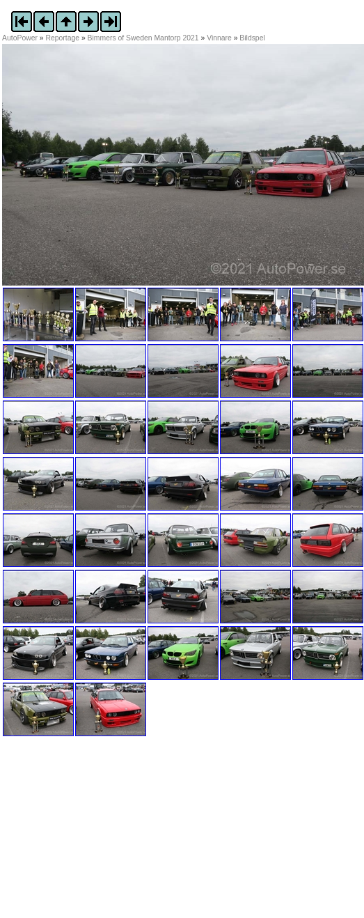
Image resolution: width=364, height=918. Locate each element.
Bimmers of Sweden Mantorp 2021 (143, 38)
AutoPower (20, 38)
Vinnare (219, 38)
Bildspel (251, 38)
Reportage (63, 38)
